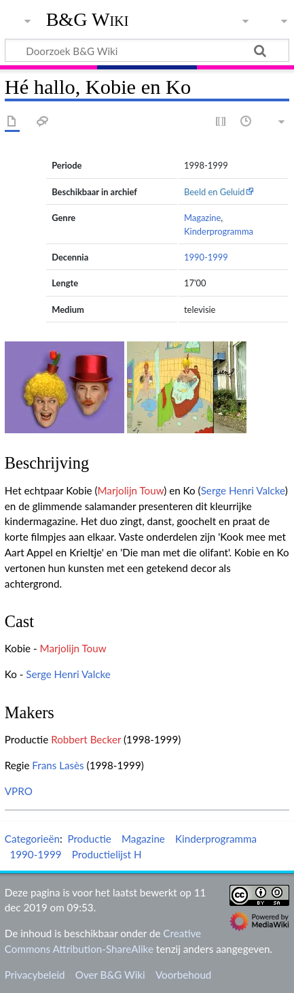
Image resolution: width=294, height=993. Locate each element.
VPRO (19, 791)
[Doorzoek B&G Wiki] (147, 50)
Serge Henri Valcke (243, 490)
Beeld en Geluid (214, 191)
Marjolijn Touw (130, 490)
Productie (89, 838)
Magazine (202, 217)
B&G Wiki (87, 19)
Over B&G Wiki (110, 975)
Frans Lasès (58, 765)
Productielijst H (107, 854)
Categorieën (32, 838)
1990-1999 (206, 257)
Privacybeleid (35, 975)
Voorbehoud (183, 975)
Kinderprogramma (218, 231)
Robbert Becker (86, 739)
